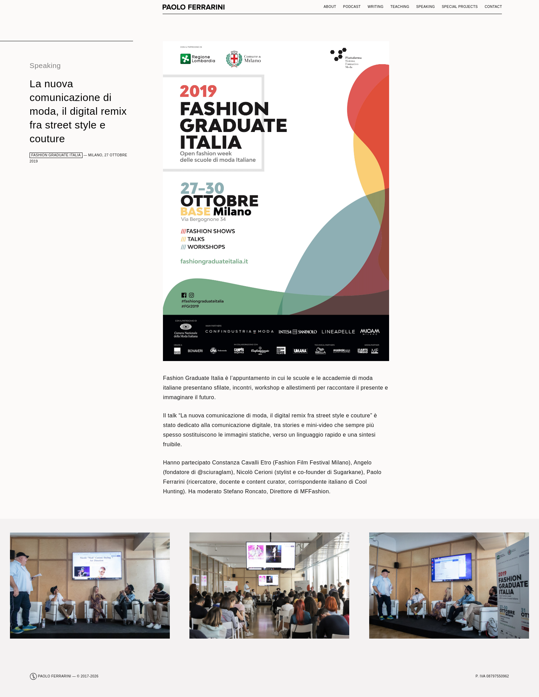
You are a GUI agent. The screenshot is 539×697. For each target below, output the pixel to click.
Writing (375, 7)
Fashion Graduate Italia (56, 155)
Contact (493, 7)
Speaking (425, 7)
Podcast (352, 7)
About (330, 7)
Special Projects (460, 7)
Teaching (399, 7)
